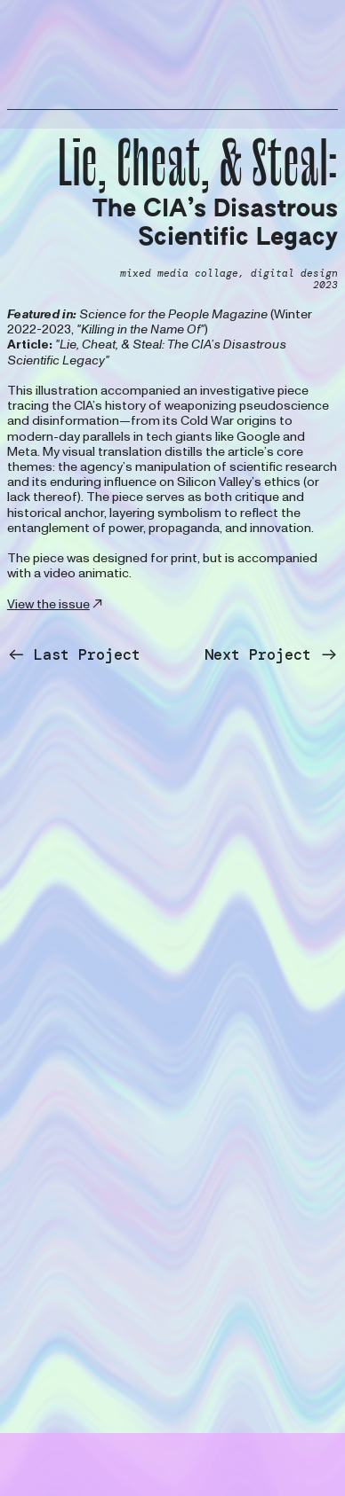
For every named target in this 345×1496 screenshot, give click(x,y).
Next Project (271, 654)
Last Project (73, 654)
